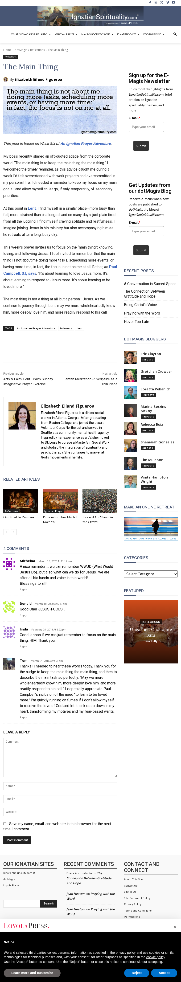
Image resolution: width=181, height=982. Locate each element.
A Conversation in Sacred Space (150, 284)
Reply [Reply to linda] (23, 646)
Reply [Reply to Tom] (23, 717)
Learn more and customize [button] (32, 973)
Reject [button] (137, 973)
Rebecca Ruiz (152, 424)
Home (7, 50)
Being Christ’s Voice (140, 305)
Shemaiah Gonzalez (157, 442)
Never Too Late (136, 321)
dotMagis (21, 50)
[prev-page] (6, 532)
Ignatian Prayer (53, 511)
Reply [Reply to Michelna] (23, 589)
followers (66, 328)
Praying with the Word (142, 313)
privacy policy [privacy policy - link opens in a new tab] (126, 952)
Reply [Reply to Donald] (23, 615)
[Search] (48, 904)
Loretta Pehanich (155, 389)
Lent (32, 208)
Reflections (37, 50)
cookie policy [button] (155, 957)
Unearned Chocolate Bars (151, 632)
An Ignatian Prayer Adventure (85, 143)
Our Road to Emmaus (18, 517)
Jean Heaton (75, 894)
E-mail (134, 118)
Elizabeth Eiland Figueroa (38, 79)
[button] (175, 34)
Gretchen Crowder (156, 371)
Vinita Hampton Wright (154, 479)
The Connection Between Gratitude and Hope (144, 294)
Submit (141, 146)
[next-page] (14, 532)
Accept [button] (164, 973)
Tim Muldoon (152, 460)
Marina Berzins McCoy (153, 408)
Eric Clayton (151, 354)
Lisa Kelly (150, 640)
